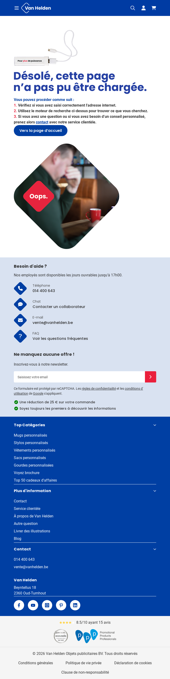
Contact (20, 501)
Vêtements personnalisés (34, 450)
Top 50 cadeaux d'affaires (35, 480)
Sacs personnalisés (30, 458)
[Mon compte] (143, 8)
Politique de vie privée (83, 663)
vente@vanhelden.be (31, 567)
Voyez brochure (26, 473)
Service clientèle (27, 508)
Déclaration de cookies (133, 663)
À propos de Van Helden (33, 516)
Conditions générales (35, 663)
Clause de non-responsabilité (85, 672)
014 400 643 (24, 559)
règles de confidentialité (99, 388)
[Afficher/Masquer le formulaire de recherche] (133, 8)
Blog (17, 538)
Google (38, 393)
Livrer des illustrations (32, 531)
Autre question (26, 523)
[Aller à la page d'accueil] (36, 8)
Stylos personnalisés (31, 443)
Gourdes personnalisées (33, 465)
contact (42, 122)
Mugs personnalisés (30, 435)
